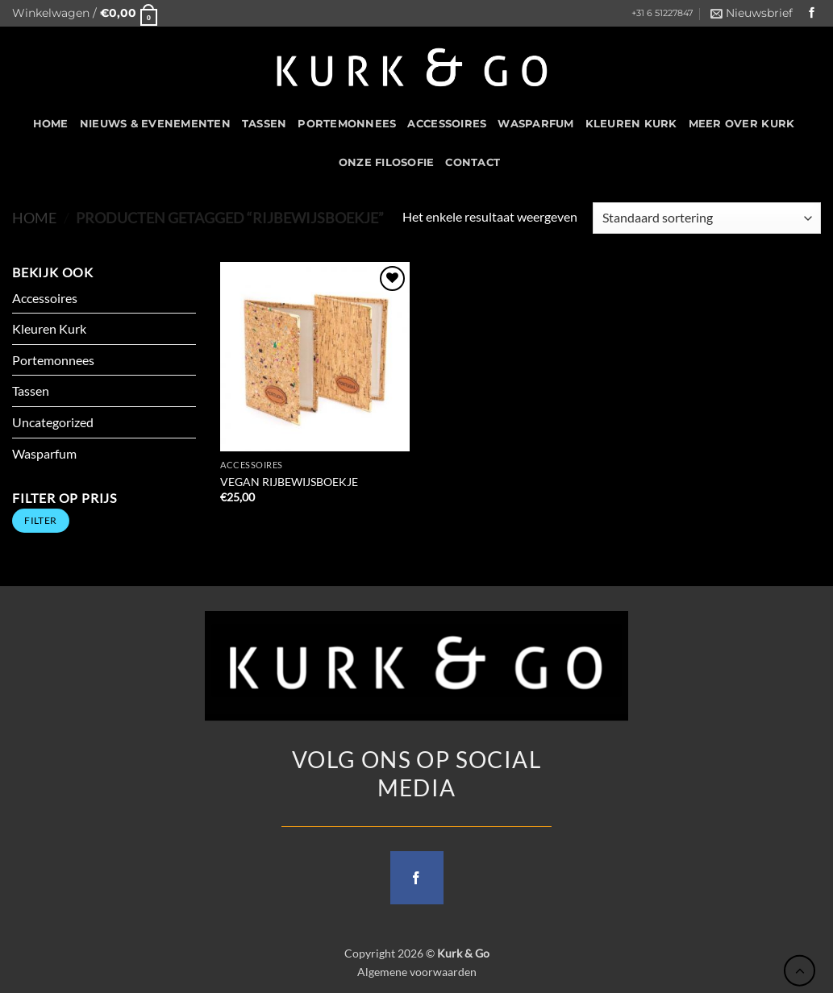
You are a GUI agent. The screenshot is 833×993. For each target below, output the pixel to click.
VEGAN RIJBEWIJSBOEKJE (289, 481)
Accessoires (446, 124)
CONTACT (472, 162)
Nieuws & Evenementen (155, 124)
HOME (51, 124)
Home (34, 217)
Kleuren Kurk (631, 124)
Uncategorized (53, 422)
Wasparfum (535, 124)
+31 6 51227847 (662, 13)
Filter (40, 520)
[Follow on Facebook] (812, 13)
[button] (84, 13)
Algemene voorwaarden (417, 971)
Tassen (264, 124)
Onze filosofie (387, 162)
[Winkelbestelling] (707, 218)
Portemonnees (347, 124)
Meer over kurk (742, 124)
